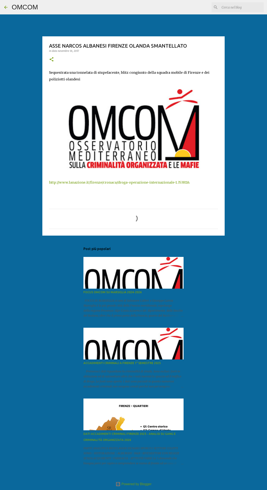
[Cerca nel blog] (242, 7)
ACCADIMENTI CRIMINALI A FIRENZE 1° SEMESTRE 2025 (122, 363)
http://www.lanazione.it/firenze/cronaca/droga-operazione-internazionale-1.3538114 (119, 182)
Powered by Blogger (134, 484)
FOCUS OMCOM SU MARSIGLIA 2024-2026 (112, 292)
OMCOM (25, 7)
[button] (51, 59)
